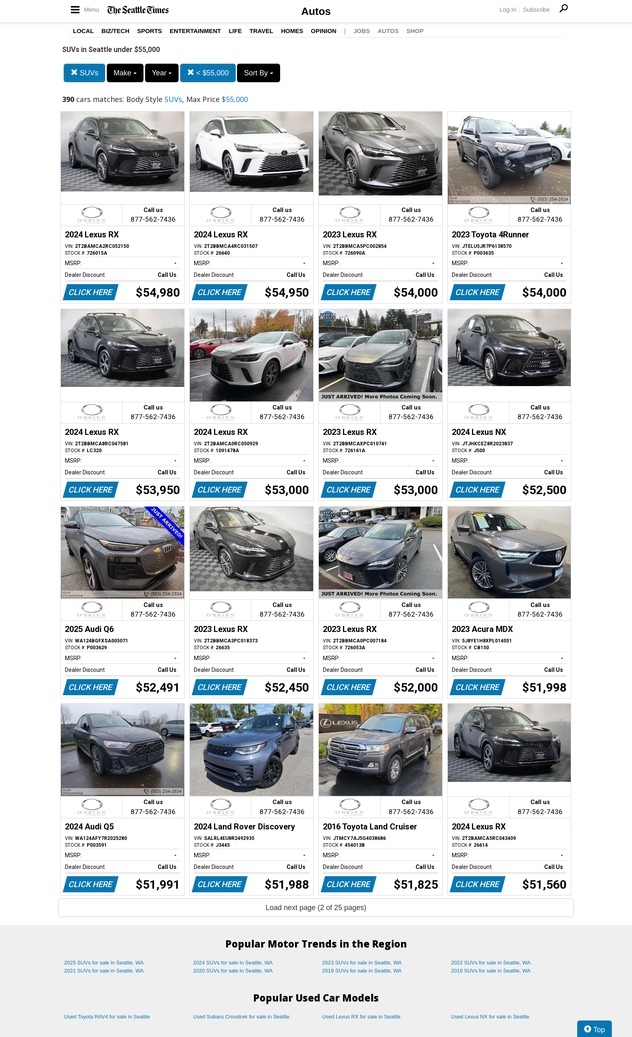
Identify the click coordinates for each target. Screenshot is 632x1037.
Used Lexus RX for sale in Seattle (361, 1017)
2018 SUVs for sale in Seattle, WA (491, 971)
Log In (507, 9)
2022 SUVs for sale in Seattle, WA (491, 963)
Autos (316, 11)
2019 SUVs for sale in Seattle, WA (362, 971)
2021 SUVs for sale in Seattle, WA (104, 971)
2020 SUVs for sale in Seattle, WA (233, 971)
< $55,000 (208, 73)
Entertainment (195, 30)
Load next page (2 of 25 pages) (316, 908)
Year (162, 73)
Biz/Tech (115, 30)
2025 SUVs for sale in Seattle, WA (104, 963)
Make (125, 73)
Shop (415, 30)
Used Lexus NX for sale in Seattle (490, 1017)
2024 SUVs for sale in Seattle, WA (233, 963)
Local (83, 30)
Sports (149, 30)
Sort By (258, 73)
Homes (292, 30)
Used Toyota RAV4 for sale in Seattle (107, 1017)
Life (235, 30)
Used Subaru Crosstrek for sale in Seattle (241, 1017)
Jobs (361, 30)
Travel (261, 30)
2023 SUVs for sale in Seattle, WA (362, 963)
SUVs (84, 73)
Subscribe (536, 9)
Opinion (323, 30)
